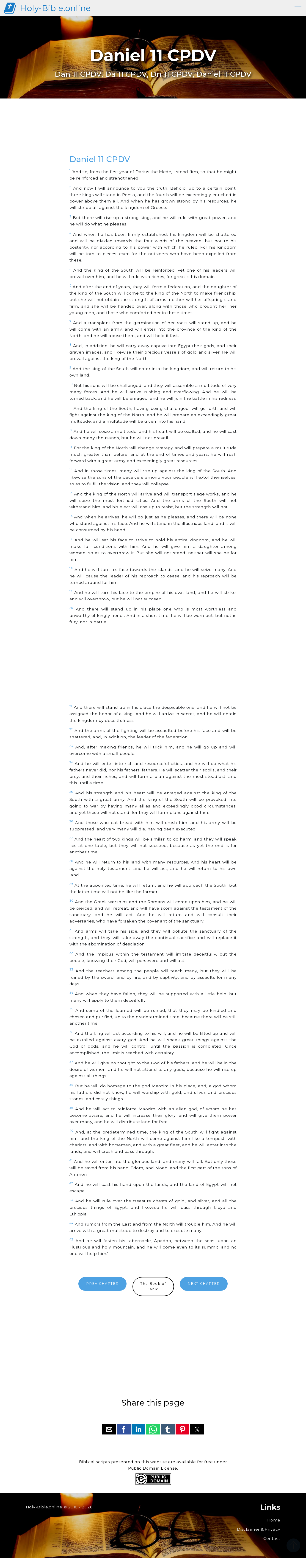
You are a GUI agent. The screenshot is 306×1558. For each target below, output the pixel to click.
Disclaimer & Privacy (258, 1529)
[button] (109, 1429)
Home (273, 1520)
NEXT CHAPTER (204, 1284)
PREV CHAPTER (102, 1284)
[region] (153, 131)
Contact (271, 1538)
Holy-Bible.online (55, 8)
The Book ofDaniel (153, 1286)
